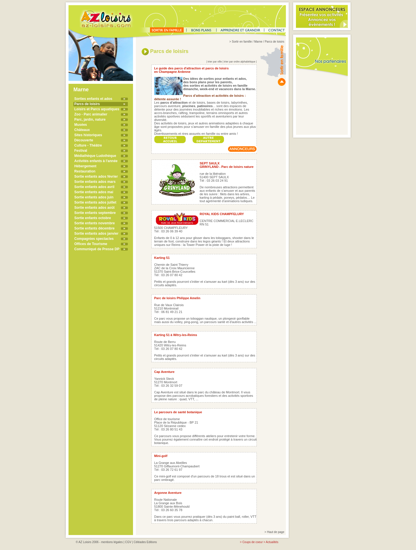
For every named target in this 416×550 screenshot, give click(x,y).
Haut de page (275, 532)
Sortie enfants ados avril (94, 187)
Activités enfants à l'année (95, 161)
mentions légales (112, 542)
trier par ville (215, 61)
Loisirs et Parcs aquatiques (96, 109)
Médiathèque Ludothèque (95, 156)
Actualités (272, 542)
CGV (128, 542)
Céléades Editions (145, 542)
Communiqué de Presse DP (96, 249)
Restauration (84, 171)
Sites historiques (88, 135)
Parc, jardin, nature (90, 119)
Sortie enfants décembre (94, 228)
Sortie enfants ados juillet (95, 202)
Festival (80, 151)
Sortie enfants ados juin (93, 197)
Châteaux (82, 130)
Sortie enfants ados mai (93, 192)
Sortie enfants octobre (92, 218)
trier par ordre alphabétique (239, 61)
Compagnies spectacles (94, 239)
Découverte (83, 140)
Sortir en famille (242, 41)
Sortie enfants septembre (95, 213)
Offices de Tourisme (90, 244)
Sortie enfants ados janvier (96, 234)
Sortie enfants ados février (96, 177)
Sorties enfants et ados (93, 99)
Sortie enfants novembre (94, 223)
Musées (80, 125)
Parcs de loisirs (87, 104)
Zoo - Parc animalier (90, 114)
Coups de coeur (252, 542)
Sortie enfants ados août (94, 208)
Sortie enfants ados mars (94, 182)
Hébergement (85, 166)
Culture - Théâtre (88, 145)
